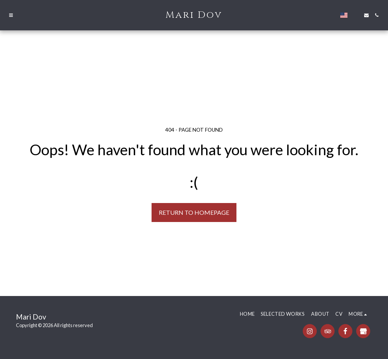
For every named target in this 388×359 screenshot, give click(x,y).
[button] (11, 15)
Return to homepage (194, 212)
